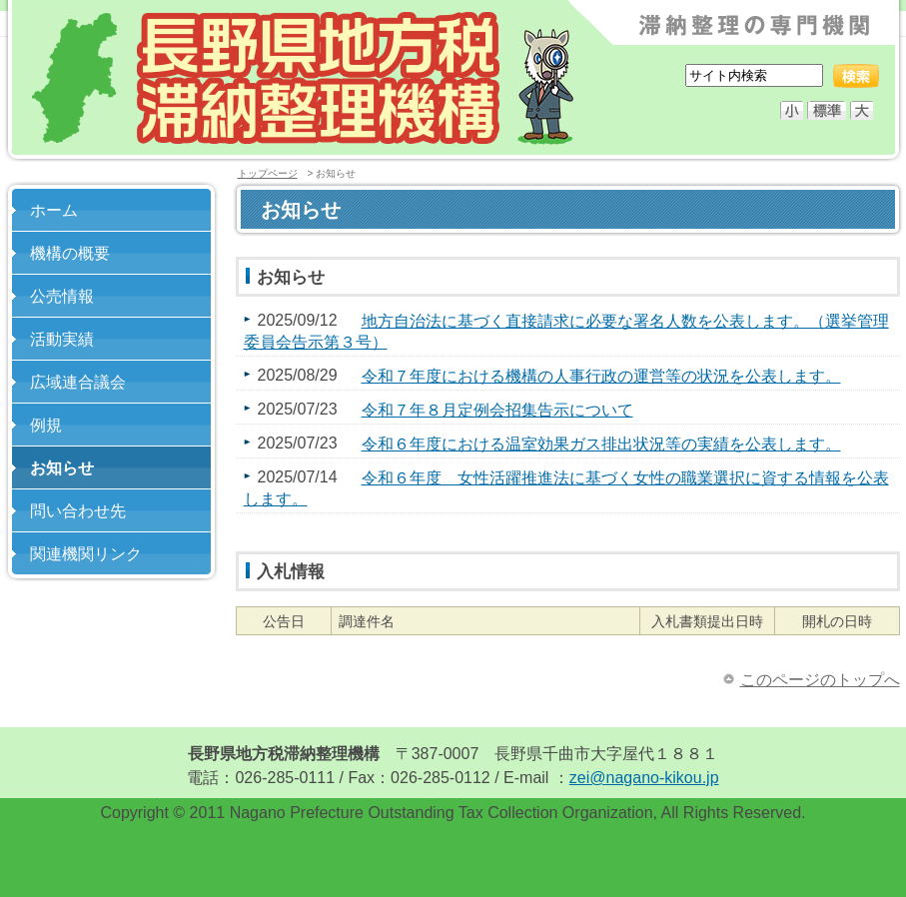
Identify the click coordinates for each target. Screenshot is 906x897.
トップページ (268, 173)
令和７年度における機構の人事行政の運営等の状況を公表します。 (601, 376)
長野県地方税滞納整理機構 (303, 78)
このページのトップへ (820, 679)
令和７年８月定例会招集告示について (497, 410)
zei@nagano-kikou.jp (644, 777)
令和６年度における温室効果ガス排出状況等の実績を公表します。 (601, 444)
